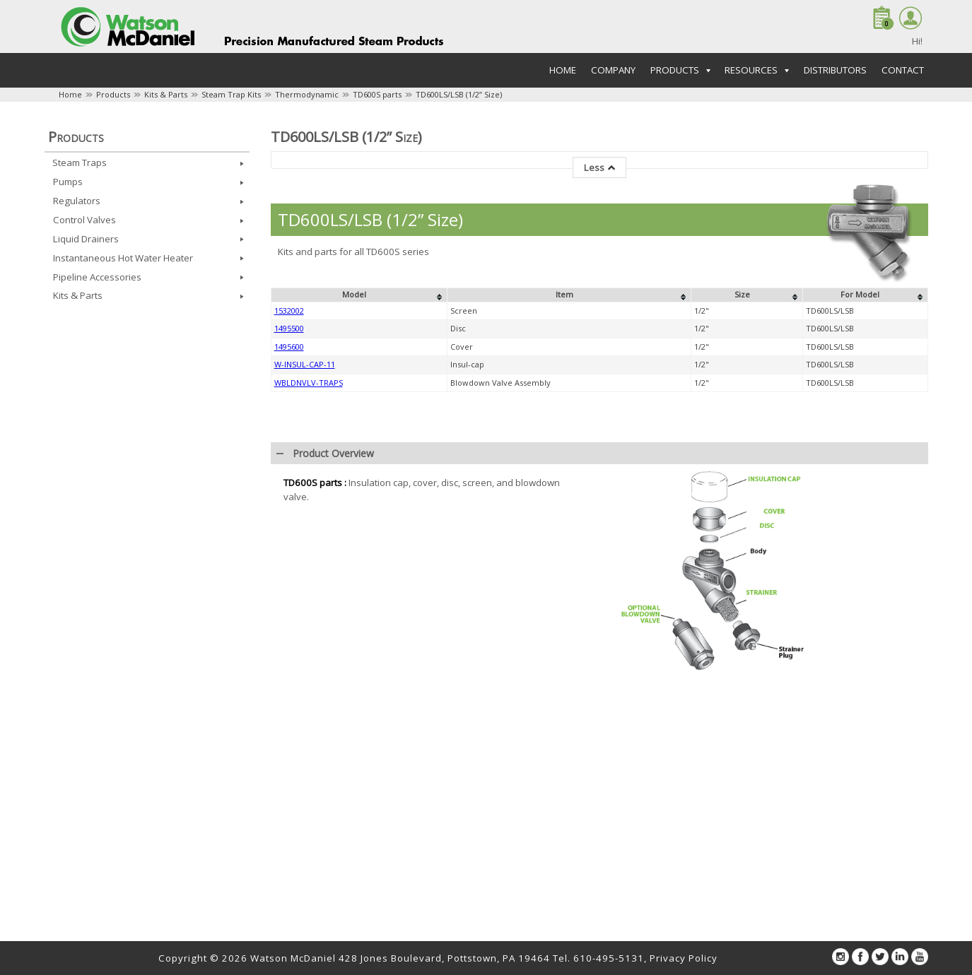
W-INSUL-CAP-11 (304, 364)
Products (113, 94)
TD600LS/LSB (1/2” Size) (459, 94)
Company (613, 70)
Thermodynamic (307, 94)
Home (562, 70)
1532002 (289, 310)
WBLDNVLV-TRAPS (308, 382)
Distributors (835, 70)
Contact (903, 70)
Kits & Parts (165, 94)
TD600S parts (377, 94)
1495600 (289, 346)
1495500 (289, 328)
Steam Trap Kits (231, 94)
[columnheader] (359, 295)
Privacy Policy (684, 958)
